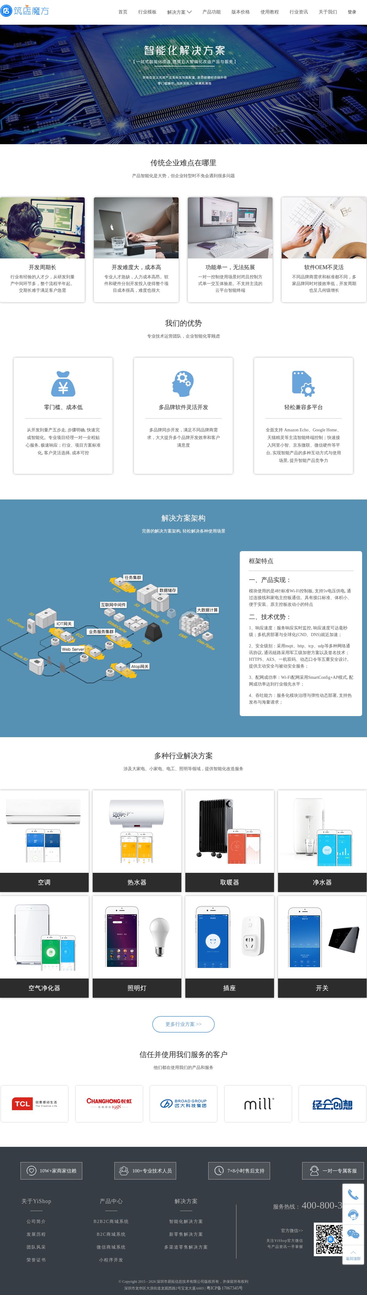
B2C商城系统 (111, 1234)
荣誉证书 (36, 1260)
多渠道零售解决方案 (186, 1247)
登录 (352, 12)
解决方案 (179, 12)
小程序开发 (111, 1260)
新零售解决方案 (186, 1234)
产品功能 (211, 11)
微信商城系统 (111, 1247)
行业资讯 (299, 11)
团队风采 (36, 1247)
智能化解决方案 (186, 1221)
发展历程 (36, 1234)
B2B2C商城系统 (111, 1221)
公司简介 (36, 1221)
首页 (123, 11)
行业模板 (147, 11)
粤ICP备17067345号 (224, 1288)
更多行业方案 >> (183, 1024)
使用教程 (270, 11)
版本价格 (241, 11)
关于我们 (328, 11)
